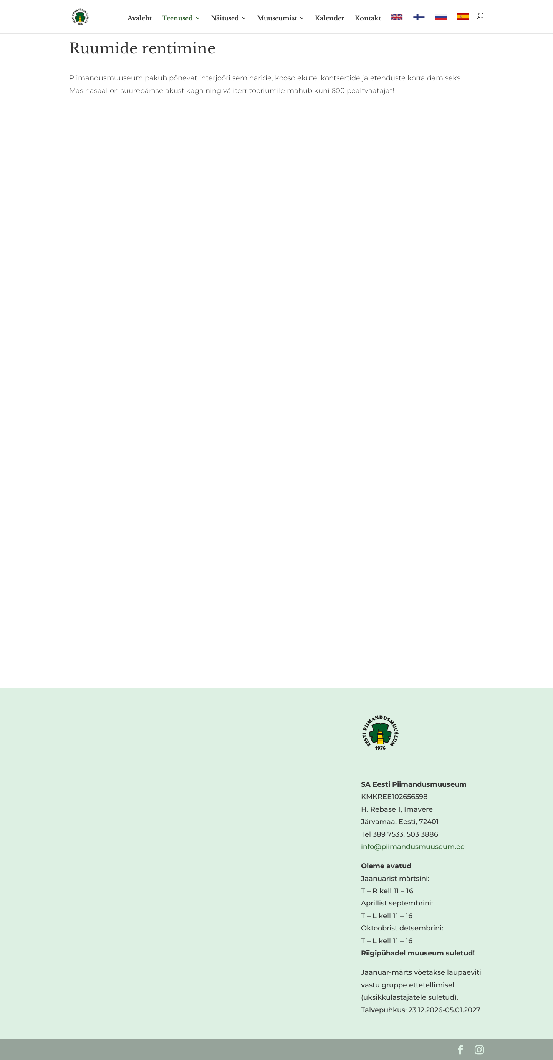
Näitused (225, 18)
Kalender (329, 18)
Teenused (177, 18)
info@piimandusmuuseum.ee (413, 846)
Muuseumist (277, 18)
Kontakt (368, 18)
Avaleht (139, 18)
